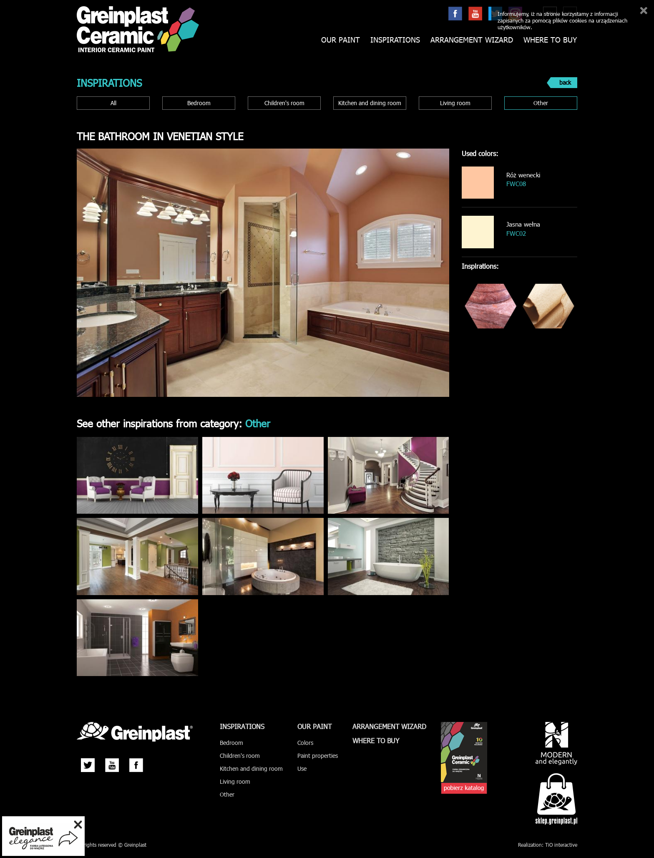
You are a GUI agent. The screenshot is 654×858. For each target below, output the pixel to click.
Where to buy (550, 39)
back (565, 82)
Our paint (340, 39)
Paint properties (317, 756)
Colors (305, 743)
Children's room (284, 103)
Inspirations (395, 39)
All (113, 103)
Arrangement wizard (471, 39)
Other (540, 103)
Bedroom (199, 103)
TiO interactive (561, 844)
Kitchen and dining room (369, 103)
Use (302, 768)
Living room (455, 103)
